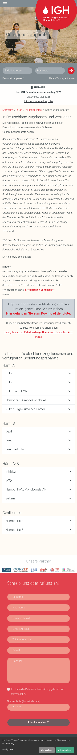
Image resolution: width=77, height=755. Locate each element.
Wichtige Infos (34, 109)
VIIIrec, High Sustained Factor (25, 409)
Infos (19, 109)
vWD (9, 480)
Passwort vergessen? (13, 78)
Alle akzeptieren (64, 750)
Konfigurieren (8, 749)
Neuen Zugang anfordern (62, 78)
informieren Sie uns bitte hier (39, 289)
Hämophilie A (14, 521)
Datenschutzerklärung (37, 689)
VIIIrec (10, 382)
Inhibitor (11, 471)
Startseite (7, 109)
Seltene (10, 498)
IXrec (9, 440)
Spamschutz (23, 701)
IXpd (9, 431)
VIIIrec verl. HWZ (17, 391)
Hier (9, 313)
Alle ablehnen (46, 750)
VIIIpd (9, 373)
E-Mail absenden (38, 722)
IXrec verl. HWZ (16, 449)
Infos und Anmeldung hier (38, 101)
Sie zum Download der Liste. (49, 313)
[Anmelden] (71, 70)
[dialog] (38, 746)
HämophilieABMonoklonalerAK (26, 489)
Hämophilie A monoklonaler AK (26, 400)
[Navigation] (4, 3)
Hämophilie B (14, 530)
